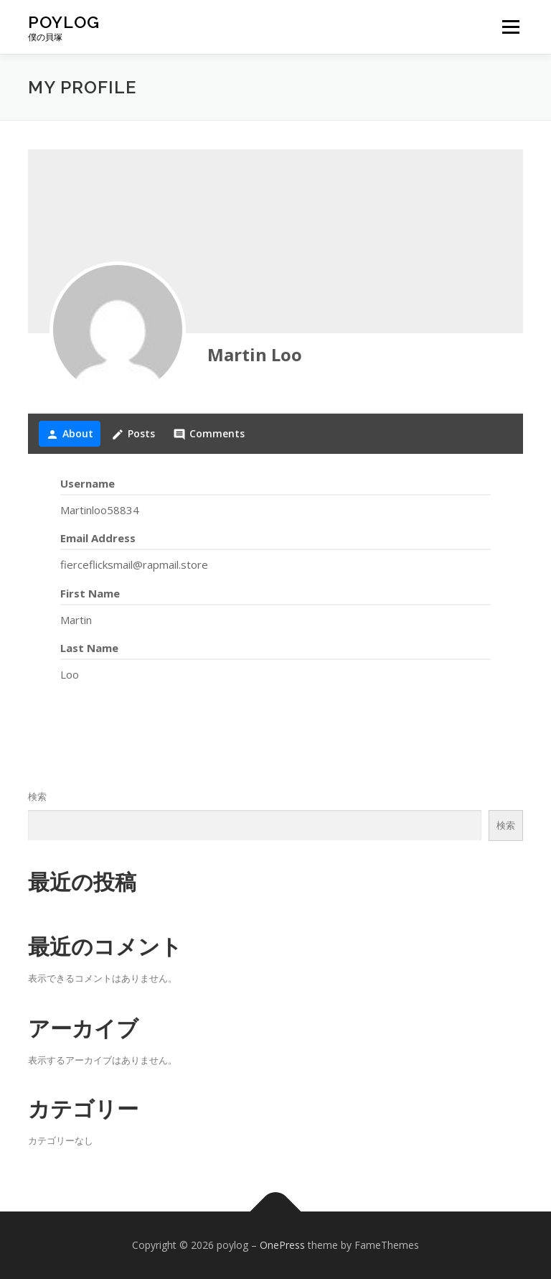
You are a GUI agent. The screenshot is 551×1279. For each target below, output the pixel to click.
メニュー (510, 26)
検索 (37, 796)
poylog (64, 22)
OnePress (282, 1245)
